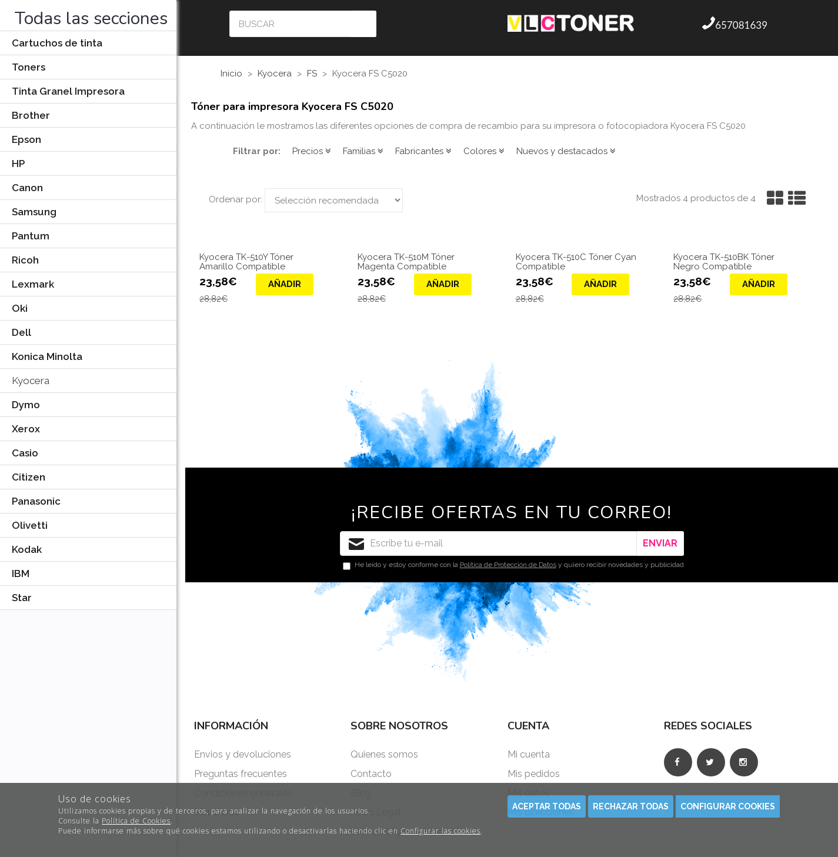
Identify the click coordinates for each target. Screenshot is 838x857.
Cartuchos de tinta (57, 43)
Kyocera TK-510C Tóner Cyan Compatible (576, 262)
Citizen (28, 477)
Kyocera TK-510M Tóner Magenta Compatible (406, 262)
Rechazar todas (631, 806)
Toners (28, 67)
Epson (26, 139)
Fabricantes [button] (423, 151)
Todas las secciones (91, 18)
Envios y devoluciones (242, 754)
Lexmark (33, 284)
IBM (20, 573)
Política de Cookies (136, 821)
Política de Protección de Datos (508, 565)
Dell (21, 332)
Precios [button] (311, 151)
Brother (31, 115)
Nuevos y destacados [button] (566, 151)
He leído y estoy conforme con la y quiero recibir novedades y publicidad (513, 565)
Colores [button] (484, 151)
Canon (27, 188)
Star (22, 597)
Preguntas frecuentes (240, 773)
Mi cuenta (529, 754)
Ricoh (25, 260)
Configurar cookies (727, 806)
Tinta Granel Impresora (68, 91)
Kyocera (30, 380)
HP (18, 163)
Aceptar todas (546, 806)
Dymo (26, 405)
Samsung (34, 212)
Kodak (27, 549)
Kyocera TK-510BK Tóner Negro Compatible (723, 262)
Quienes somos (384, 754)
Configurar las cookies (440, 831)
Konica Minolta (47, 356)
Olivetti (30, 525)
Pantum (30, 236)
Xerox (26, 429)
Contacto (371, 773)
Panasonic (36, 501)
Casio (25, 453)
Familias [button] (363, 151)
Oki (20, 308)
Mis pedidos (534, 773)
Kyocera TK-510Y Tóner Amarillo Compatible (246, 262)
